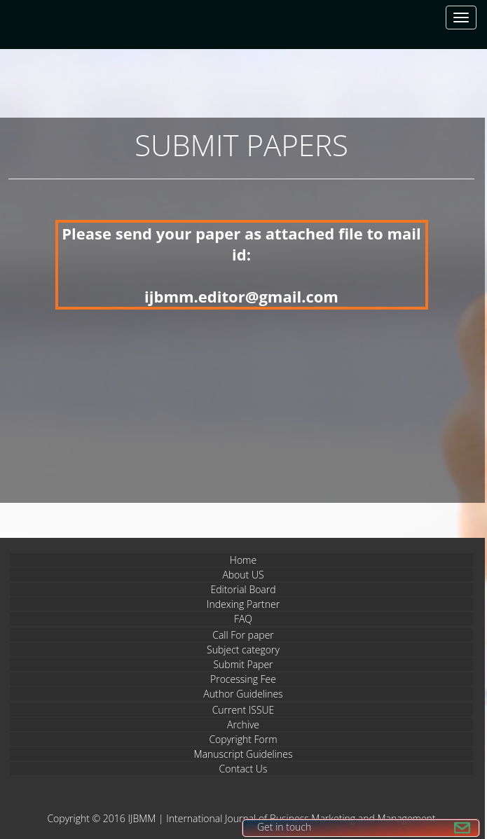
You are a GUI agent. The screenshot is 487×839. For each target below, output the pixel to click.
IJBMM (142, 818)
